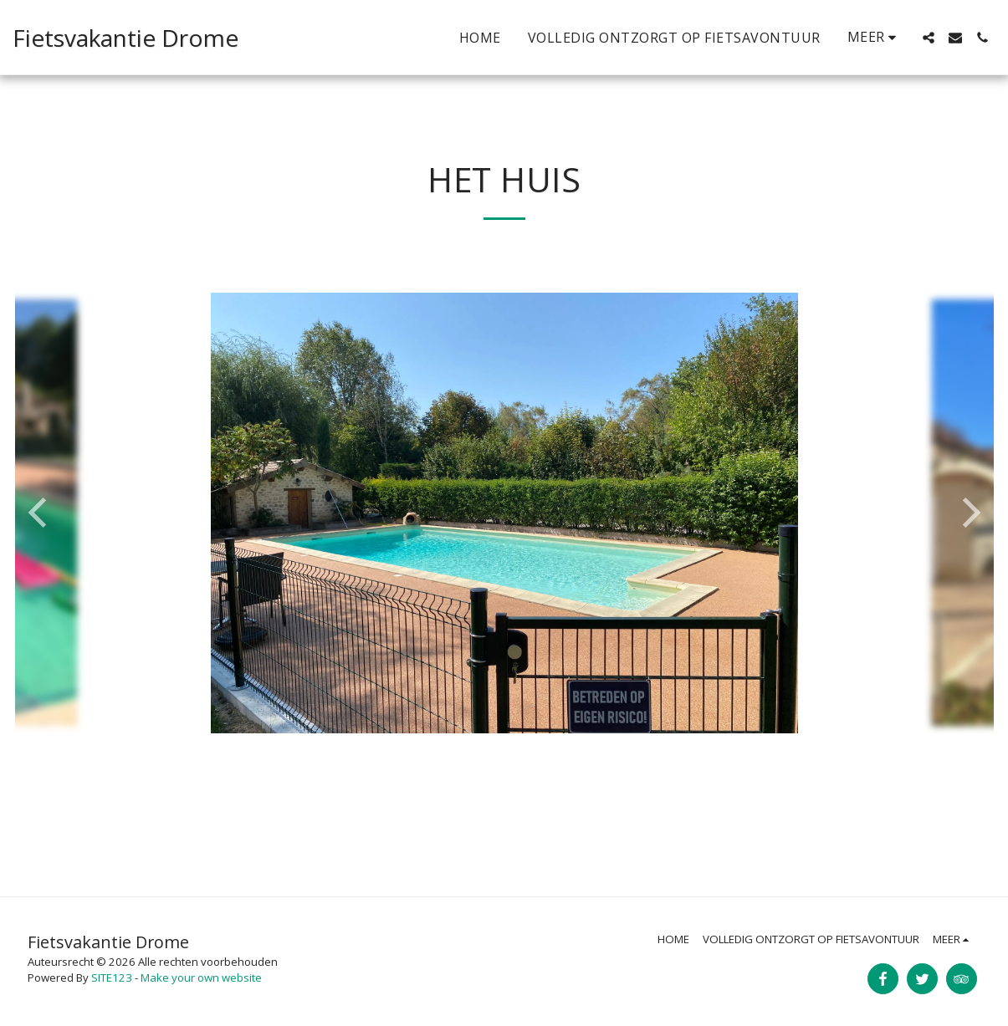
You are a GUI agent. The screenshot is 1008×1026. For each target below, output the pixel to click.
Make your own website (201, 977)
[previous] (40, 512)
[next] (969, 512)
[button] (928, 37)
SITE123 (111, 977)
